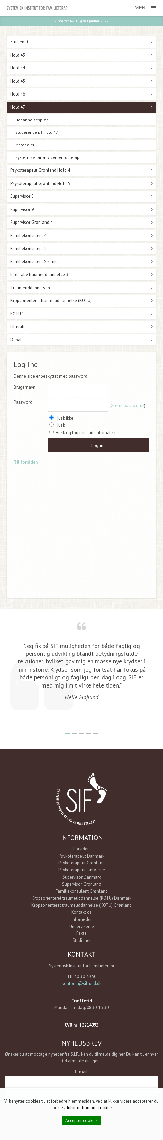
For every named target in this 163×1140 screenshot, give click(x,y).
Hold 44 (17, 68)
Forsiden (81, 849)
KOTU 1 (17, 314)
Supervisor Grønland (81, 884)
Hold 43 (17, 55)
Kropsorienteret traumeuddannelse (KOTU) (51, 300)
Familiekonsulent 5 (28, 248)
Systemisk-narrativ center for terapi (47, 157)
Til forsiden (26, 462)
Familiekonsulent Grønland (82, 891)
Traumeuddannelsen (30, 288)
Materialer (24, 144)
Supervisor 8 (22, 196)
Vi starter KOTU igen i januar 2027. (81, 20)
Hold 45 (17, 81)
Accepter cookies (81, 1120)
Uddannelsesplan (32, 119)
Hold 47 (17, 107)
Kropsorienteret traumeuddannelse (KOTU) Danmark (81, 898)
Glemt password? (127, 405)
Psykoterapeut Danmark (81, 856)
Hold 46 (17, 94)
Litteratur (18, 327)
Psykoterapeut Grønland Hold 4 (40, 170)
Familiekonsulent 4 (28, 235)
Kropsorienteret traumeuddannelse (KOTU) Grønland (81, 905)
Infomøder (82, 919)
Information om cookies (90, 1108)
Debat (16, 340)
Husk (57, 425)
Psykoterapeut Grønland (81, 863)
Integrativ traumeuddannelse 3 (39, 274)
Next (146, 683)
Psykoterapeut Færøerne (81, 870)
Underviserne (81, 926)
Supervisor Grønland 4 (31, 222)
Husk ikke (61, 418)
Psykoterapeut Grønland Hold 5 (40, 183)
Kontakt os (81, 912)
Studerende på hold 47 (36, 132)
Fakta (81, 933)
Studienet (19, 42)
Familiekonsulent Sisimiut (34, 262)
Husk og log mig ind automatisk (82, 433)
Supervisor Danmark (81, 877)
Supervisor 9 (22, 209)
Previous (17, 683)
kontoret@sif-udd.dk (82, 983)
